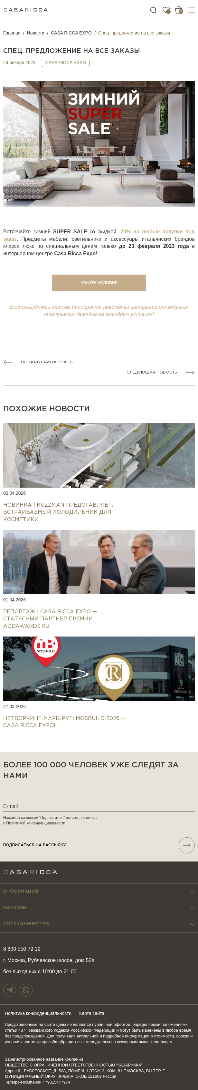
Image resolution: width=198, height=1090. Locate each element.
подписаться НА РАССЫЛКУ (99, 845)
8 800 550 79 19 (22, 949)
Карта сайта (91, 1013)
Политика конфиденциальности (38, 1013)
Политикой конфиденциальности (35, 823)
